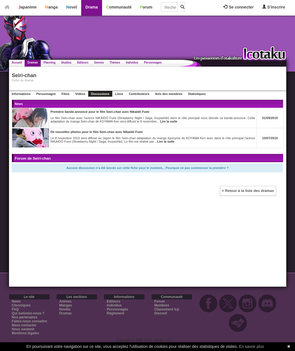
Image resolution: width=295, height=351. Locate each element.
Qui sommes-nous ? (28, 313)
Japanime (27, 7)
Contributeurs (139, 94)
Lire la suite (168, 121)
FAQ (15, 309)
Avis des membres (168, 94)
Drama (91, 7)
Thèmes (114, 62)
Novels (64, 309)
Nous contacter (24, 325)
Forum (146, 7)
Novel (71, 7)
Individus (132, 62)
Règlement (115, 313)
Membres (161, 305)
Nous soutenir (23, 329)
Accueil (17, 62)
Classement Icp (166, 309)
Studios (66, 62)
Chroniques (21, 305)
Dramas (32, 62)
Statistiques (197, 94)
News (16, 301)
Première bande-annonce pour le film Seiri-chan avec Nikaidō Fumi (100, 111)
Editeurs (113, 301)
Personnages (153, 62)
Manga (51, 7)
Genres (99, 62)
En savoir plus (251, 346)
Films (65, 94)
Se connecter (238, 7)
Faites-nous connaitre (29, 321)
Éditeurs (83, 62)
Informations (21, 94)
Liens (119, 94)
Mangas (65, 305)
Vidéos (80, 94)
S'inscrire (273, 7)
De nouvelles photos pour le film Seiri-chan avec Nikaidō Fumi (97, 132)
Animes (65, 301)
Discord (160, 313)
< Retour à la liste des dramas (248, 191)
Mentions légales (25, 333)
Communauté (119, 7)
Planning (49, 62)
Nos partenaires (25, 317)
